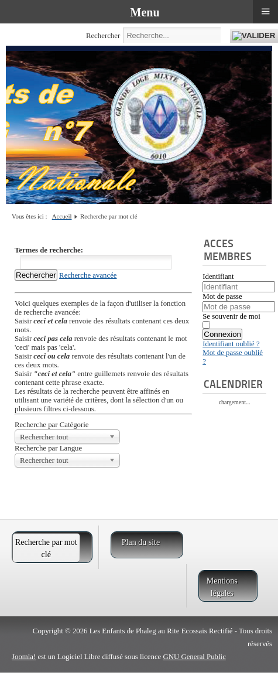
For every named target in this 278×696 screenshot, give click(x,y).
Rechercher (103, 36)
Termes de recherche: (49, 250)
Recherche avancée (87, 275)
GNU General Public (194, 657)
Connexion (222, 334)
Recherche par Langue (48, 448)
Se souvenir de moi (231, 316)
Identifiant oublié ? (231, 344)
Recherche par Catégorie (51, 425)
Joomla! (24, 657)
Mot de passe (222, 296)
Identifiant (218, 276)
